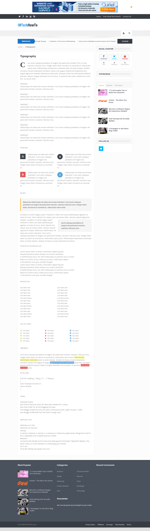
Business (109, 85)
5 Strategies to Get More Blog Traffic (118, 129)
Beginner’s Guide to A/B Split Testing (38, 41)
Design (59, 476)
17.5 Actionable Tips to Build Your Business (118, 91)
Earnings (109, 524)
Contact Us (127, 16)
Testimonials (119, 524)
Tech (58, 491)
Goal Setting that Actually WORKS (119, 120)
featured (80, 476)
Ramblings (80, 486)
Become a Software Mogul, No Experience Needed (119, 110)
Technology (81, 491)
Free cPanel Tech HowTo (112, 16)
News (79, 481)
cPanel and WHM (83, 471)
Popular (101, 85)
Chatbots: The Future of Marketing (68, 41)
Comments (118, 85)
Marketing (60, 481)
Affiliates (100, 524)
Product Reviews (63, 486)
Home (98, 16)
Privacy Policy (90, 524)
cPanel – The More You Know (118, 101)
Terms (129, 524)
